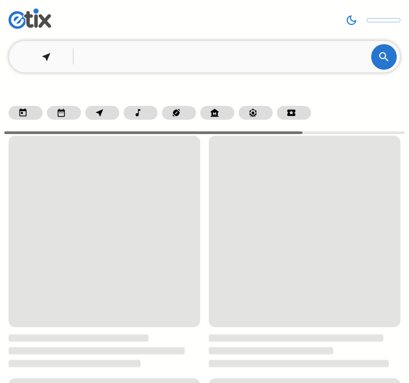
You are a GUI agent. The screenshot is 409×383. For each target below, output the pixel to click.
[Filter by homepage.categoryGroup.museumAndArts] (217, 113)
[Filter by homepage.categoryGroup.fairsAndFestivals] (256, 113)
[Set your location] (43, 56)
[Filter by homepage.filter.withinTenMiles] (102, 113)
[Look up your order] (383, 20)
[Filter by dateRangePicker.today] (26, 113)
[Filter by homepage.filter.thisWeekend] (64, 113)
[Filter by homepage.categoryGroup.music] (141, 113)
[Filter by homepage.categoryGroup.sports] (179, 113)
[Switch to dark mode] (351, 20)
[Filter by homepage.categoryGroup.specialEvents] (294, 113)
